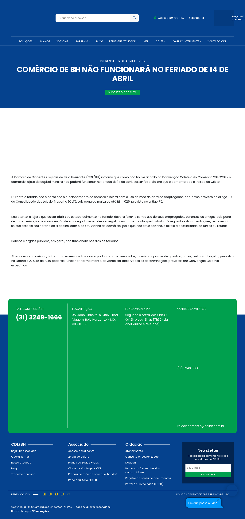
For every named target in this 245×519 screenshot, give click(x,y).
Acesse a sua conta (81, 451)
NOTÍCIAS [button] (62, 41)
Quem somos (20, 457)
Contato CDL (216, 41)
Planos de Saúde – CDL (83, 462)
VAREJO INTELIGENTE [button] (186, 41)
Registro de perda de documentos (148, 478)
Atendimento (134, 451)
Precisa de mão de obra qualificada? (92, 474)
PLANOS (45, 41)
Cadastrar (208, 474)
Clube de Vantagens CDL (84, 468)
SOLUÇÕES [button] (26, 41)
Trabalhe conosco (23, 474)
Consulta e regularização (142, 457)
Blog (99, 41)
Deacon (130, 462)
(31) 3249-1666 (39, 317)
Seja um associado (23, 451)
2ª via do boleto (78, 457)
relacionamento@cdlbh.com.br (200, 426)
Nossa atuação (21, 462)
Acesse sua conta (169, 18)
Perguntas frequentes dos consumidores (142, 470)
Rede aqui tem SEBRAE (83, 480)
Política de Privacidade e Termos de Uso (202, 494)
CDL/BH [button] (160, 41)
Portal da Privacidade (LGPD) (144, 484)
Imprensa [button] (82, 41)
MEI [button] (146, 41)
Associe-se (196, 18)
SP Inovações (40, 511)
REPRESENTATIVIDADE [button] (122, 41)
